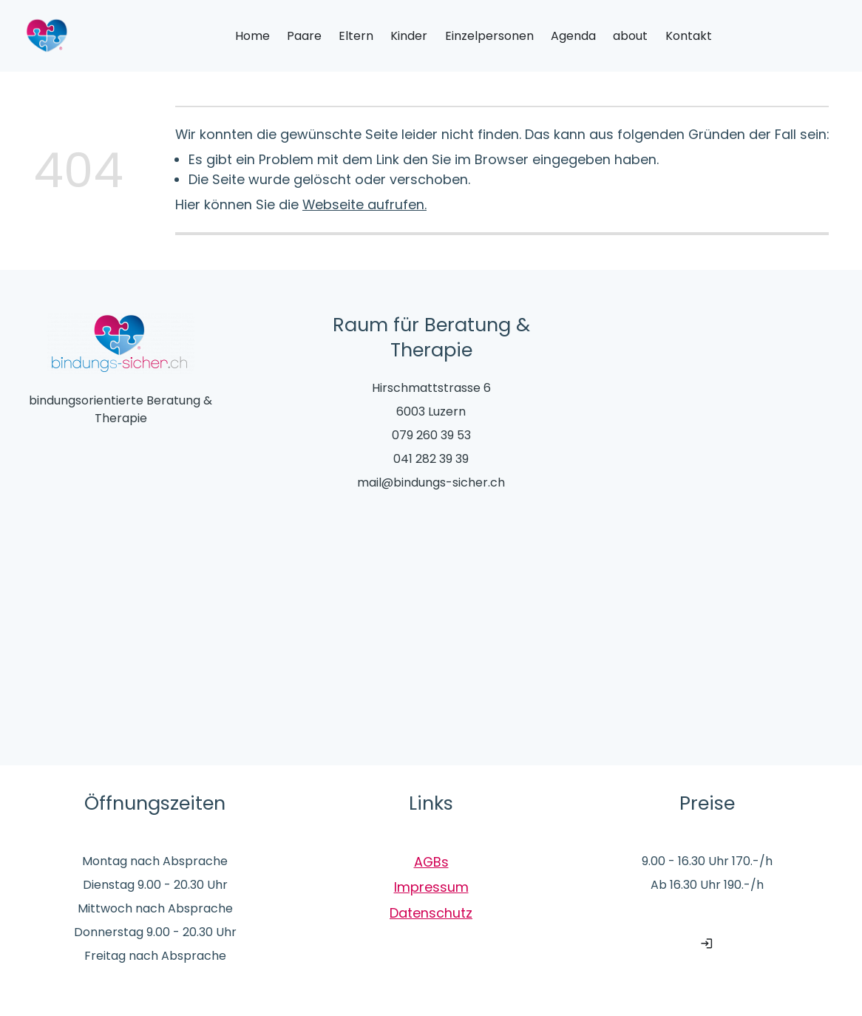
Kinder (408, 35)
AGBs (431, 862)
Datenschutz (431, 913)
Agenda (573, 35)
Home (252, 35)
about (630, 35)
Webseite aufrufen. (364, 204)
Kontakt (688, 35)
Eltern (356, 35)
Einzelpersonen (489, 35)
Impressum (431, 887)
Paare (304, 35)
